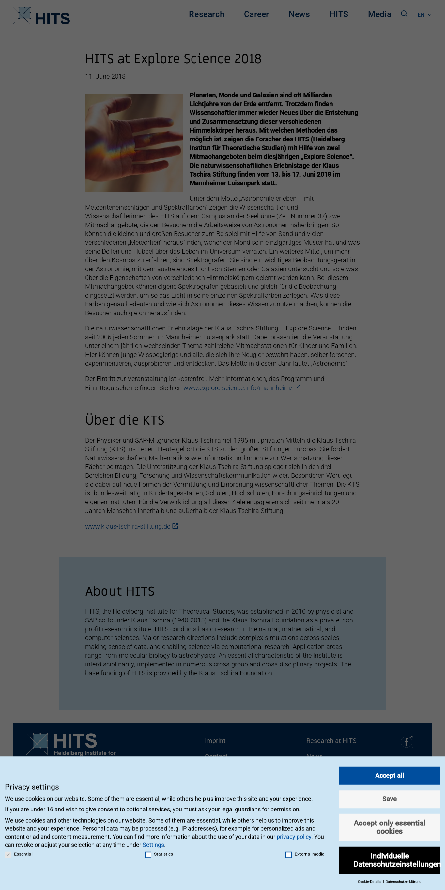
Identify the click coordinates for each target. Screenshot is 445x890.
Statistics (159, 851)
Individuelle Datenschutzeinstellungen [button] (396, 857)
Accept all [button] (389, 773)
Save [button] (389, 796)
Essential (18, 851)
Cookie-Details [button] (370, 879)
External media (305, 851)
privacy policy (294, 834)
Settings (153, 842)
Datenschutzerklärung (403, 879)
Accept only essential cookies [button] (389, 824)
